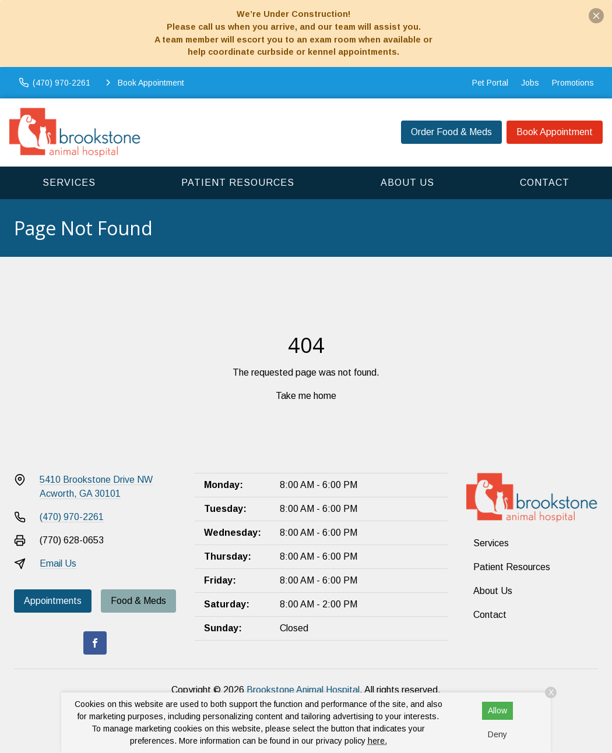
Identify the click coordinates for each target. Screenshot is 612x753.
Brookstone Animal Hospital (303, 690)
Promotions (573, 82)
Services (69, 183)
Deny (497, 734)
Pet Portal (490, 82)
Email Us (58, 563)
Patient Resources (237, 183)
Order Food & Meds (451, 132)
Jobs (530, 82)
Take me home (306, 396)
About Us (407, 183)
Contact (544, 183)
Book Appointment (554, 132)
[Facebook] (95, 643)
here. (377, 740)
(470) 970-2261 (72, 517)
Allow (497, 710)
